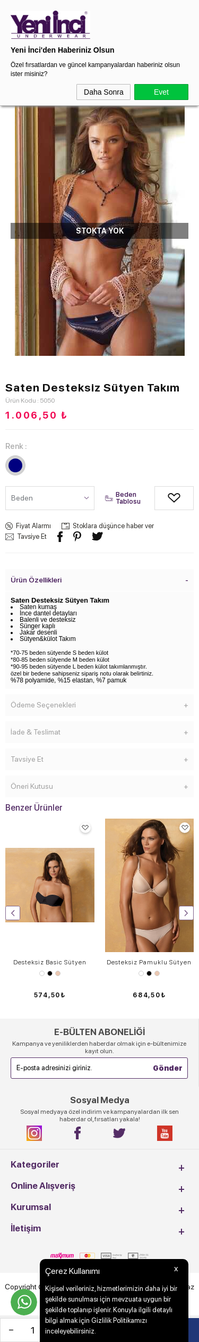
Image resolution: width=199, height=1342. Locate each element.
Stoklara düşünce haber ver (113, 526)
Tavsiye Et (32, 536)
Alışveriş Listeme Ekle (162, 498)
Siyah (50, 973)
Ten (57, 973)
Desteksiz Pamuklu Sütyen (149, 962)
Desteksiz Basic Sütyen (49, 962)
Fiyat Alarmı (33, 526)
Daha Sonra (104, 92)
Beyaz (42, 973)
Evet (161, 92)
